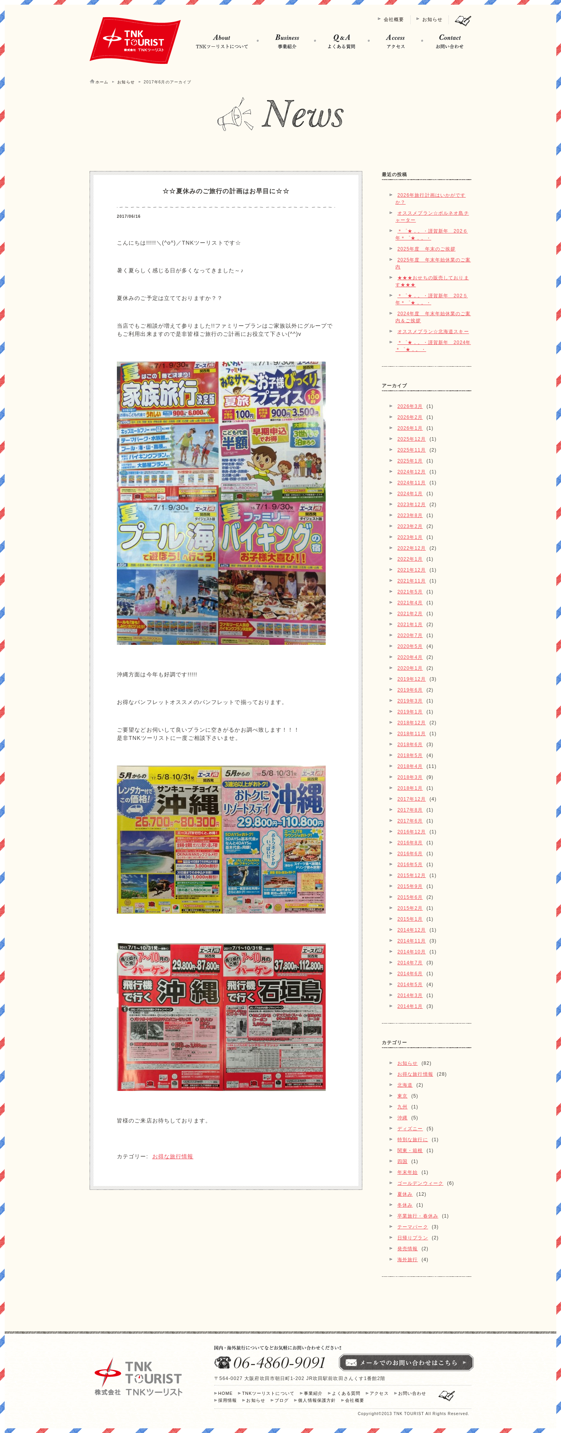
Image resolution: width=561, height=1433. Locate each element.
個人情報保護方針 (317, 1400)
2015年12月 (411, 875)
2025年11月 (411, 450)
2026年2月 (410, 417)
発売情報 (407, 1248)
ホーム (101, 82)
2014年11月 (411, 941)
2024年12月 (411, 472)
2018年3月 (410, 777)
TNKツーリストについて (268, 1393)
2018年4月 (410, 766)
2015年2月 (410, 908)
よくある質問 (346, 1393)
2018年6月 (410, 744)
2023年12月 (411, 504)
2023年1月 (410, 537)
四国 (402, 1161)
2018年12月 (411, 722)
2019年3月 (410, 701)
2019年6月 (410, 690)
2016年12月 (411, 832)
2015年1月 (410, 919)
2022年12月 (411, 548)
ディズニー (410, 1128)
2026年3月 (410, 406)
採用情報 (227, 1400)
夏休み (405, 1194)
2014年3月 (410, 995)
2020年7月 (410, 635)
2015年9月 (410, 886)
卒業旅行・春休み (417, 1216)
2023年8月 (410, 515)
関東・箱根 (410, 1150)
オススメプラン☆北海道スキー (433, 331)
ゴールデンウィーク (420, 1183)
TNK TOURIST (408, 1414)
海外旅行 (407, 1259)
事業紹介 (313, 1393)
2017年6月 (410, 821)
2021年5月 (410, 592)
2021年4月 (410, 602)
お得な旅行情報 (173, 1156)
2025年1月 (410, 461)
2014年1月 (410, 1006)
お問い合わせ (412, 1393)
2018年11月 (411, 733)
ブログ (282, 1400)
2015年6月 (410, 897)
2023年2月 (410, 526)
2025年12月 (411, 439)
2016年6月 (410, 853)
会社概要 (394, 19)
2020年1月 (410, 668)
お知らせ (432, 19)
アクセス (379, 1393)
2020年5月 (410, 646)
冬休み (405, 1205)
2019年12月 (411, 679)
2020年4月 (410, 657)
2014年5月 (410, 984)
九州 (402, 1107)
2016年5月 (410, 864)
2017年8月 (410, 810)
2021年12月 (411, 570)
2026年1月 (410, 428)
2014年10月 (411, 952)
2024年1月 (410, 493)
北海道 (405, 1085)
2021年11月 (411, 581)
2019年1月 (410, 712)
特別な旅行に (412, 1139)
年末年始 (407, 1172)
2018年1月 (410, 788)
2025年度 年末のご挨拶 (426, 249)
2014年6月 (410, 973)
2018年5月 (410, 755)
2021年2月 (410, 613)
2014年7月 (410, 962)
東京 (402, 1096)
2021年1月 (410, 624)
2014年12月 (411, 930)
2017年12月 (411, 799)
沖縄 (402, 1118)
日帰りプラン (412, 1238)
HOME (225, 1393)
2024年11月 (411, 482)
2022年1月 (410, 559)
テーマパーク (412, 1227)
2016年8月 (410, 842)
